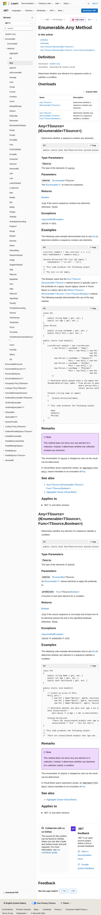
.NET (47, 20)
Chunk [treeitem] (12, 87)
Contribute (47, 909)
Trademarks (21, 913)
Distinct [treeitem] (12, 111)
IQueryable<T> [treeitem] (11, 417)
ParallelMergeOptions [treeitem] (14, 446)
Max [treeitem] (11, 193)
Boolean (45, 197)
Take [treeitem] (11, 289)
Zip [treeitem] (10, 359)
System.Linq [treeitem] (10, 34)
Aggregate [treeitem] (13, 53)
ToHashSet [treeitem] (13, 322)
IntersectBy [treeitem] (14, 169)
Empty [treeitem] (12, 130)
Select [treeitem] (12, 245)
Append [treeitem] (12, 68)
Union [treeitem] (11, 345)
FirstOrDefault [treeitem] (15, 149)
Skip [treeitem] (11, 270)
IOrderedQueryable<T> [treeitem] (14, 407)
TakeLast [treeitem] (13, 294)
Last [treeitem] (11, 178)
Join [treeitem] (11, 173)
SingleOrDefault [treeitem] (15, 265)
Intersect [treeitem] (13, 164)
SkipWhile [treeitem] (13, 279)
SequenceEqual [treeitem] (15, 255)
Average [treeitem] (12, 77)
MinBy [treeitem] (12, 207)
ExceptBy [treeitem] (13, 140)
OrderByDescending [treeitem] (17, 222)
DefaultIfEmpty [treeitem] (15, 106)
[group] (70, 150)
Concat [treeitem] (12, 92)
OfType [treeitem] (12, 212)
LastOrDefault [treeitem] (15, 183)
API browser (58, 20)
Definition (44, 40)
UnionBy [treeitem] (12, 350)
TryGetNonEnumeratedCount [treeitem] (21, 338)
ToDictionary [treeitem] (14, 318)
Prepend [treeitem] (12, 226)
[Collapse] (32, 17)
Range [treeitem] (12, 231)
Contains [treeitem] (13, 97)
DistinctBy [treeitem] (13, 116)
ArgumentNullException (52, 219)
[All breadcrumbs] (40, 20)
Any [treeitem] (11, 63)
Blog (36, 909)
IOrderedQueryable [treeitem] (13, 403)
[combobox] (18, 23)
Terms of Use (7, 913)
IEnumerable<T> (53, 185)
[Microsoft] (5, 3)
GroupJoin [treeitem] (13, 159)
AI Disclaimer (7, 909)
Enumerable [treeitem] (12, 44)
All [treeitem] (10, 58)
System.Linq (55, 64)
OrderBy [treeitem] (12, 217)
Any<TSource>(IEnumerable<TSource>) (56, 47)
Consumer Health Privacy (75, 909)
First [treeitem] (11, 145)
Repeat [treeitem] (12, 236)
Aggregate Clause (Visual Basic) (61, 492)
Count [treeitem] (11, 101)
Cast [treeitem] (11, 82)
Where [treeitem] (12, 354)
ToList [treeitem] (11, 327)
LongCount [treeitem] (14, 188)
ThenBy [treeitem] (12, 303)
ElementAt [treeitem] (13, 121)
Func (58, 592)
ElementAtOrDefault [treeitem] (17, 125)
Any (94, 236)
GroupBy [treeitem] (13, 154)
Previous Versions (23, 909)
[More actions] (96, 20)
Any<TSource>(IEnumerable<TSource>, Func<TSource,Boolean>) (67, 50)
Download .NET (89, 10)
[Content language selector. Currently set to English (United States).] (14, 903)
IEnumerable (58, 180)
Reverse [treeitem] (12, 241)
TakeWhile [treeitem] (13, 298)
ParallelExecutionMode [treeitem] (14, 441)
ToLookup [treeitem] (13, 332)
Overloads (44, 43)
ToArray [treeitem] (12, 313)
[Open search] (88, 3)
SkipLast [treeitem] (13, 274)
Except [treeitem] (12, 135)
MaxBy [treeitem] (12, 197)
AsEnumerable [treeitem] (15, 72)
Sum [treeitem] (11, 284)
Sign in (95, 3)
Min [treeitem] (10, 202)
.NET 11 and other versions (56, 505)
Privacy (57, 909)
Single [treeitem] (12, 260)
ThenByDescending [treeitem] (17, 308)
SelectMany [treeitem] (14, 250)
